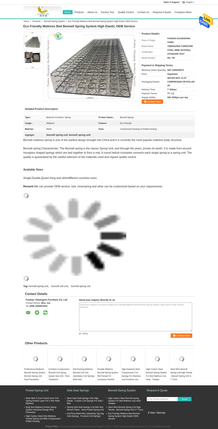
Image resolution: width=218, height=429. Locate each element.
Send (184, 399)
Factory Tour (107, 12)
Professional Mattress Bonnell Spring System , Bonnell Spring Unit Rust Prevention (35, 374)
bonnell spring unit (38, 286)
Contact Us (143, 12)
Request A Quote (162, 12)
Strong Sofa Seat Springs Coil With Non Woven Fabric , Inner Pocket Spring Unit (85, 408)
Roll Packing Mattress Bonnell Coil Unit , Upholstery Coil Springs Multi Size (84, 374)
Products (79, 12)
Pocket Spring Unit (37, 390)
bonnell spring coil (80, 286)
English (190, 2)
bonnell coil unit (59, 286)
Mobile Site (153, 417)
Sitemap (160, 412)
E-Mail (151, 412)
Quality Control (126, 12)
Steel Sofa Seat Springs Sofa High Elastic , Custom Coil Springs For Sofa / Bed (85, 401)
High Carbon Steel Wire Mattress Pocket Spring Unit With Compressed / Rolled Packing (43, 418)
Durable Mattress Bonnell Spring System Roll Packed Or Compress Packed (107, 374)
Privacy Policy (51, 426)
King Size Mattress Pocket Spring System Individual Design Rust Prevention (41, 410)
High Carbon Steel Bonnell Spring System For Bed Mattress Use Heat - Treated (156, 374)
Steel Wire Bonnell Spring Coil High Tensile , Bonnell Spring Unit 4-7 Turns (181, 374)
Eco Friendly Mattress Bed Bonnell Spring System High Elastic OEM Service (124, 416)
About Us (92, 12)
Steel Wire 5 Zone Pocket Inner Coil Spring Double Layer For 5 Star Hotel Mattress (43, 401)
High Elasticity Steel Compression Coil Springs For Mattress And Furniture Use (131, 374)
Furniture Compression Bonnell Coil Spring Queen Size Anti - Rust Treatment (59, 374)
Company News (183, 12)
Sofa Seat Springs (78, 390)
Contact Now (154, 101)
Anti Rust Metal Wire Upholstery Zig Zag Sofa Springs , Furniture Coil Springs (85, 414)
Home (67, 12)
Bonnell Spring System (54, 21)
